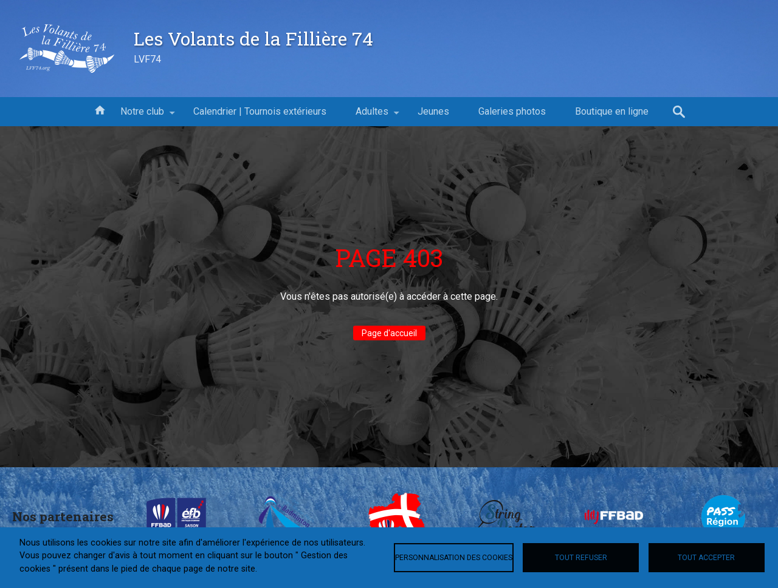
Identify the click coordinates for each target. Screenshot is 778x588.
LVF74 (147, 59)
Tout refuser (581, 557)
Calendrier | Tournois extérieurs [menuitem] (259, 111)
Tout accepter (706, 557)
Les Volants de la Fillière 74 (253, 38)
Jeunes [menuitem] (433, 111)
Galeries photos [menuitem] (512, 111)
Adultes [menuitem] (372, 116)
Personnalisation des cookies (453, 557)
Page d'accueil (389, 333)
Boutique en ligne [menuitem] (612, 111)
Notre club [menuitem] (142, 116)
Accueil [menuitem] (100, 109)
